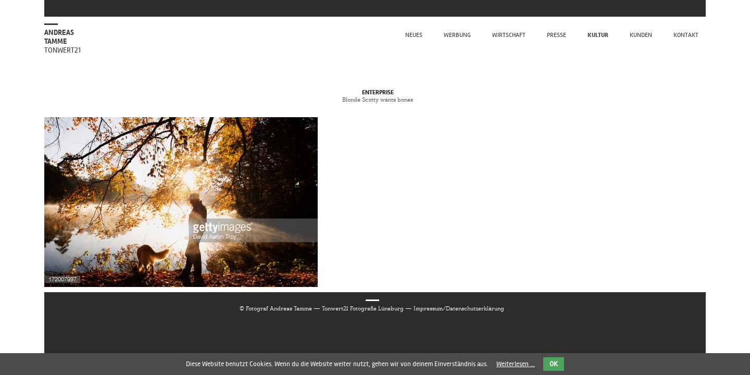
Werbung (457, 35)
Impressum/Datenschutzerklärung (459, 308)
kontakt (685, 35)
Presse (556, 35)
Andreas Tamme (62, 41)
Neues (413, 35)
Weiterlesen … (515, 364)
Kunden (641, 35)
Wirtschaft (509, 35)
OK (553, 364)
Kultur (598, 35)
